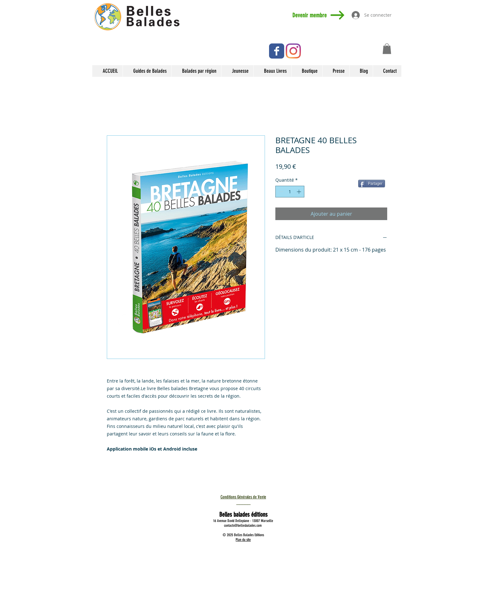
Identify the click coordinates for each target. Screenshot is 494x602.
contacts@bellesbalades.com (243, 525)
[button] (386, 48)
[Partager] (371, 183)
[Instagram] (293, 51)
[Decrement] (280, 191)
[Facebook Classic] (276, 51)
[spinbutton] (290, 191)
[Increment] (299, 191)
